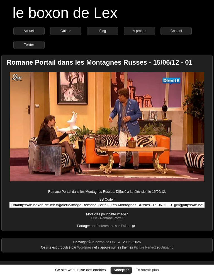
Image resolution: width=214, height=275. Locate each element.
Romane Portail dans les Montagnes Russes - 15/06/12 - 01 (100, 62)
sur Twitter (122, 226)
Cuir (94, 218)
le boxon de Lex (65, 12)
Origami (166, 247)
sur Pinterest (100, 226)
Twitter (29, 45)
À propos (139, 31)
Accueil (29, 31)
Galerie (65, 31)
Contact (176, 31)
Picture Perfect (145, 247)
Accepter (121, 270)
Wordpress (85, 247)
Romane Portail (111, 218)
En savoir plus (147, 270)
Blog (102, 31)
